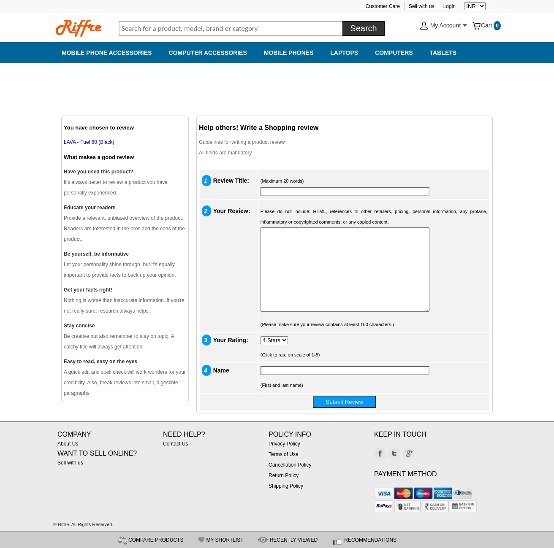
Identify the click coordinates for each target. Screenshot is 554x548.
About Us (67, 444)
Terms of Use (284, 454)
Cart (483, 25)
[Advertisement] (277, 84)
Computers (394, 52)
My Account (443, 26)
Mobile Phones (288, 52)
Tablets (443, 52)
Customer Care (383, 6)
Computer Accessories (207, 52)
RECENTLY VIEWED (294, 540)
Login (449, 6)
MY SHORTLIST (224, 540)
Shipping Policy (286, 486)
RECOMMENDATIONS (370, 540)
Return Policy (284, 475)
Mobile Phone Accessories (107, 52)
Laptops (344, 52)
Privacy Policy (284, 444)
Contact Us (175, 444)
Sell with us (422, 6)
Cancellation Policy (290, 465)
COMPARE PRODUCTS (155, 540)
